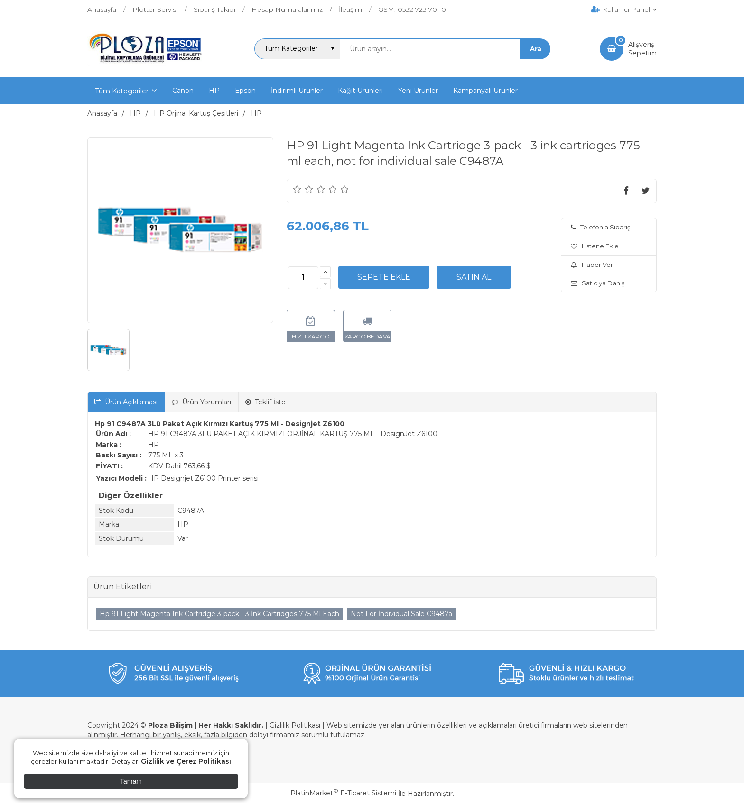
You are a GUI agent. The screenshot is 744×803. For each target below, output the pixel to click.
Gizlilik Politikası (295, 725)
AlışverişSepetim (642, 48)
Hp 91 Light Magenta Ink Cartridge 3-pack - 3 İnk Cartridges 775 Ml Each (219, 614)
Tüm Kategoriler (122, 91)
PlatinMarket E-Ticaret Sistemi (343, 793)
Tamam (131, 781)
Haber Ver (592, 264)
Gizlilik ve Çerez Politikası (186, 761)
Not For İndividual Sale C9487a (401, 614)
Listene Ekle (595, 246)
